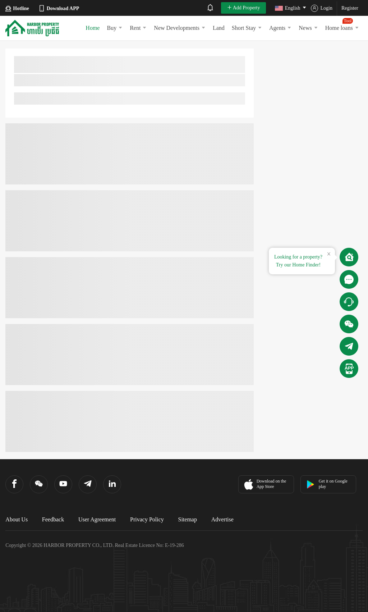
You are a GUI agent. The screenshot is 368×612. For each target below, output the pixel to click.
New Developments (180, 28)
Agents (280, 28)
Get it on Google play (327, 484)
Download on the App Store (264, 484)
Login (321, 8)
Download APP (58, 8)
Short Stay (247, 28)
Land (219, 28)
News (308, 28)
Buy (115, 28)
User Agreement (97, 519)
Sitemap (187, 519)
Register (349, 8)
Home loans (342, 24)
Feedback (53, 519)
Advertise (222, 519)
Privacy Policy (147, 519)
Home (93, 28)
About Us (16, 519)
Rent (138, 28)
